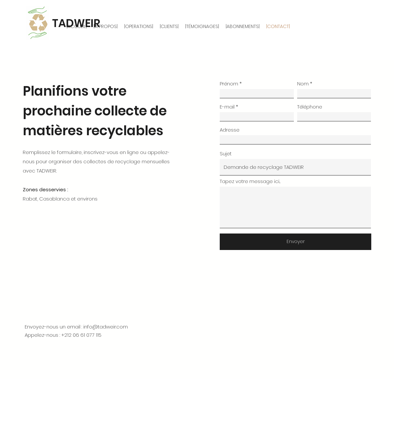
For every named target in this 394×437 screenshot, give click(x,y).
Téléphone (309, 106)
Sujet (226, 153)
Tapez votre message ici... (250, 181)
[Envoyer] (295, 242)
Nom (303, 83)
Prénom (229, 83)
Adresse (229, 129)
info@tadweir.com (105, 326)
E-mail (227, 106)
